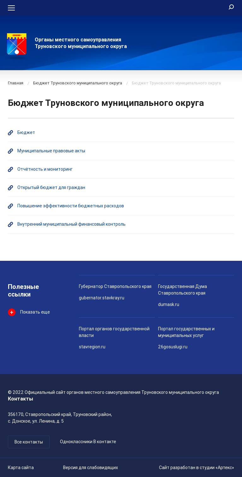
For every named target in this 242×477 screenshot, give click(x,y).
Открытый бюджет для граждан (51, 187)
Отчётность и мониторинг (45, 169)
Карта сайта (21, 467)
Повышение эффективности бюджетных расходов (70, 205)
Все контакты (29, 441)
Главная (15, 83)
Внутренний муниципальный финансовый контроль (71, 224)
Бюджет (26, 132)
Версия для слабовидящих (90, 467)
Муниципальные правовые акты (51, 150)
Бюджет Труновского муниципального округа (77, 83)
